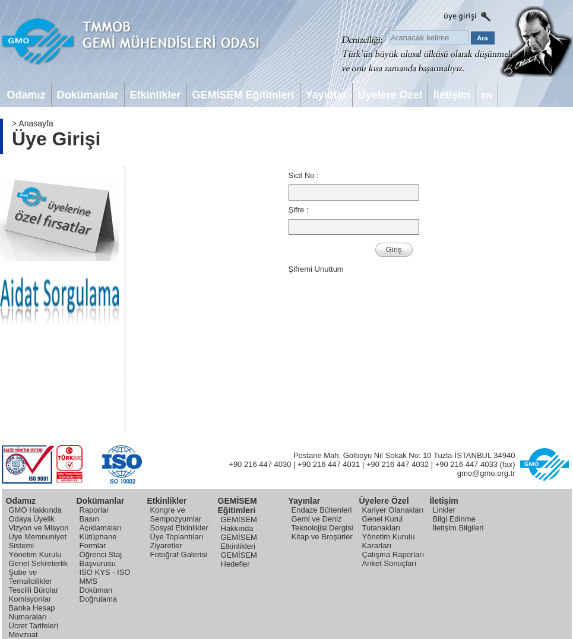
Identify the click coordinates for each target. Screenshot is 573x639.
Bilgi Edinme (454, 518)
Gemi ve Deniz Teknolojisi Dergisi (322, 523)
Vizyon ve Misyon (39, 527)
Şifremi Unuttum (316, 269)
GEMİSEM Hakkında (239, 524)
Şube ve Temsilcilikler (30, 577)
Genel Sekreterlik (38, 563)
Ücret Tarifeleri (34, 625)
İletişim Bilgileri (458, 527)
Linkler (444, 510)
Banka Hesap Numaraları (32, 612)
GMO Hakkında (35, 510)
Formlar (93, 545)
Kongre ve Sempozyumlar (176, 514)
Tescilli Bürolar (34, 590)
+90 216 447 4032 (397, 464)
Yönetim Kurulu (35, 554)
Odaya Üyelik (32, 518)
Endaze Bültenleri (322, 510)
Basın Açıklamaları (101, 523)
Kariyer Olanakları (393, 510)
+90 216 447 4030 (260, 464)
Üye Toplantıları (177, 536)
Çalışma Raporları (393, 554)
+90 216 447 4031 (328, 464)
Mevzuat (23, 634)
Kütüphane (98, 536)
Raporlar (94, 510)
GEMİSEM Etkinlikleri (239, 542)
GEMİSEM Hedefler (239, 559)
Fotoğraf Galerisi (178, 554)
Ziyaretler (166, 545)
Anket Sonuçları (389, 563)
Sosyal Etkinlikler (179, 527)
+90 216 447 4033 (466, 464)
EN (487, 95)
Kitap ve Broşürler (322, 536)
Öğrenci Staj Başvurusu (101, 559)
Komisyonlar (30, 599)
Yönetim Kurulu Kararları (388, 541)
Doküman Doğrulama (99, 594)
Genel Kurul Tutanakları (382, 523)
